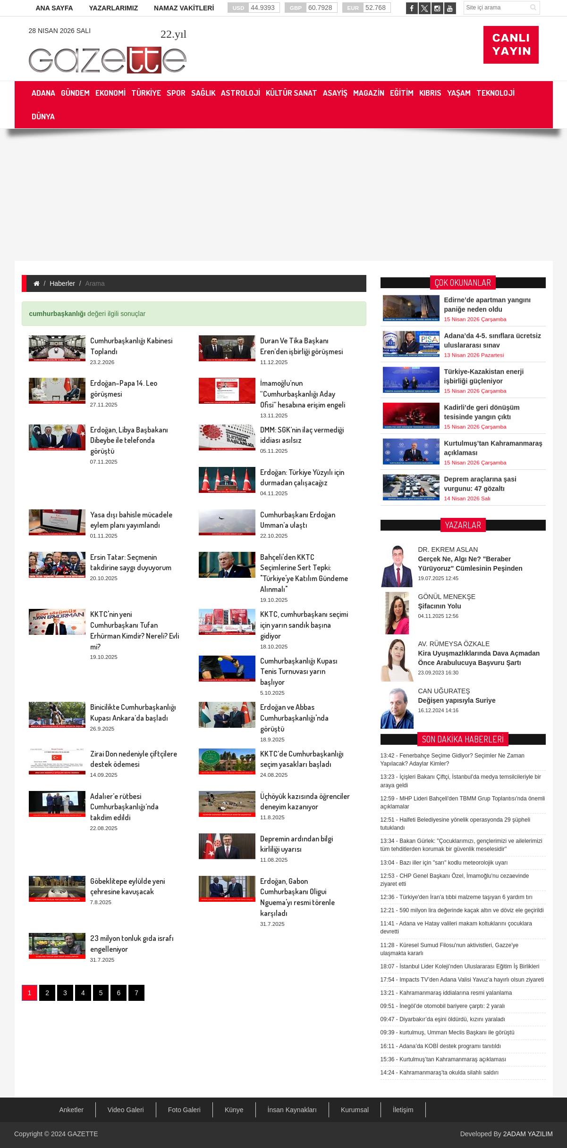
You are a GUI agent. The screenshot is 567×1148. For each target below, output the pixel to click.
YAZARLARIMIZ (113, 8)
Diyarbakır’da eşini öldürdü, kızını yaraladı (443, 802)
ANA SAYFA (54, 8)
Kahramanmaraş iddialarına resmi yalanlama (446, 775)
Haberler (62, 283)
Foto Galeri (184, 1110)
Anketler (71, 1110)
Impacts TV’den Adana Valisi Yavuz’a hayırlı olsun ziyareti (462, 762)
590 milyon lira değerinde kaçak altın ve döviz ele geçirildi (462, 693)
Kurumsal (355, 1110)
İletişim (403, 1110)
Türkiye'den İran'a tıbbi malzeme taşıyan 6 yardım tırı (457, 679)
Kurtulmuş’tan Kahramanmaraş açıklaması (444, 842)
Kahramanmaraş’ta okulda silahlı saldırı (440, 855)
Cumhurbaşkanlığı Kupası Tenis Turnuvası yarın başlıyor (299, 671)
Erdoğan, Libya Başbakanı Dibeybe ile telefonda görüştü (129, 440)
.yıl (173, 34)
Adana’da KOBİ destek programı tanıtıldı (441, 828)
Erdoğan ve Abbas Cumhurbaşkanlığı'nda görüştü (294, 717)
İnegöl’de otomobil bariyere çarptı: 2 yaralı (443, 788)
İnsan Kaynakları (292, 1110)
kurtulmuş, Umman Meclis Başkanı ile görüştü (448, 815)
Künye (234, 1110)
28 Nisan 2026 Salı (60, 30)
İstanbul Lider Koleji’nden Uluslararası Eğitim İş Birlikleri (460, 749)
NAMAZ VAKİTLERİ (184, 8)
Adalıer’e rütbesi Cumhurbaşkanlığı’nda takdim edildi (124, 807)
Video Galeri (126, 1110)
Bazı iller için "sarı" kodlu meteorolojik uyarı (444, 645)
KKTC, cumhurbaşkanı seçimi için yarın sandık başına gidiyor (304, 625)
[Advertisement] (284, 195)
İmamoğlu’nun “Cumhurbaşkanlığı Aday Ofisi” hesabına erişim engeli (302, 393)
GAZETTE (83, 1134)
